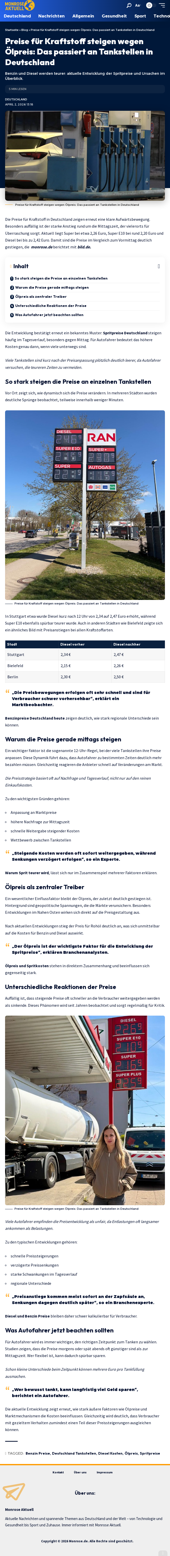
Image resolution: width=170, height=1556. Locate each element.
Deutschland (16, 99)
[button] (129, 5)
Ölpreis (131, 1453)
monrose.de (42, 246)
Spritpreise (150, 1453)
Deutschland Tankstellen (74, 1453)
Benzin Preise (38, 1453)
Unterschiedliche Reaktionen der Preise (51, 305)
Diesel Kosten (110, 1453)
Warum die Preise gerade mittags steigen (52, 287)
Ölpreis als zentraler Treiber (41, 296)
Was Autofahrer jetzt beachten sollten (49, 315)
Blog (24, 30)
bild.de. (84, 246)
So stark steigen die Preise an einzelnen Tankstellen (61, 278)
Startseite (12, 30)
